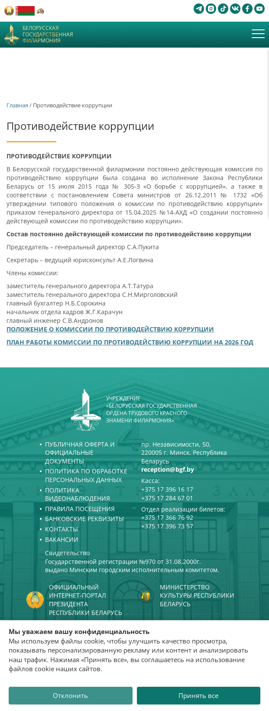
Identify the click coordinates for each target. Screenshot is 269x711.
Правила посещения (80, 509)
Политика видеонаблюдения (77, 494)
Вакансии (61, 539)
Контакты (61, 529)
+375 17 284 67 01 (167, 498)
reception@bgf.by (167, 469)
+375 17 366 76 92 (167, 517)
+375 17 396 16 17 (167, 489)
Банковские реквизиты (84, 519)
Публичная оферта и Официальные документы (80, 452)
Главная (17, 105)
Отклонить (70, 695)
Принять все (198, 695)
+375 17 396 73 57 (167, 526)
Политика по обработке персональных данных (86, 475)
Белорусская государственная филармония (48, 34)
